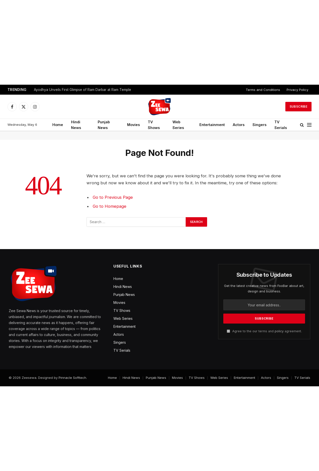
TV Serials (280, 125)
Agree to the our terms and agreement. (264, 331)
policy (279, 331)
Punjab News (104, 125)
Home (57, 125)
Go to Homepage (109, 206)
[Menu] (309, 125)
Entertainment (212, 125)
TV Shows (154, 125)
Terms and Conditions (263, 90)
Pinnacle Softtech (72, 378)
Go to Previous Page (113, 197)
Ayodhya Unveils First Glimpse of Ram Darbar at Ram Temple (82, 90)
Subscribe (298, 106)
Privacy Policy (297, 90)
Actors (238, 125)
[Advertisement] (159, 42)
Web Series (178, 125)
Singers (259, 125)
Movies (133, 125)
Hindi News (76, 125)
